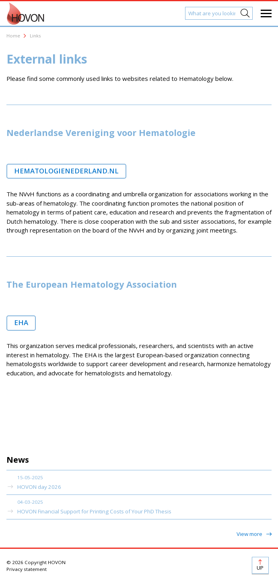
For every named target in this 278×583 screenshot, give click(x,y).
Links (35, 36)
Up (260, 567)
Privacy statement (26, 569)
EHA (21, 322)
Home (13, 36)
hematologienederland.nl (66, 170)
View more (250, 534)
